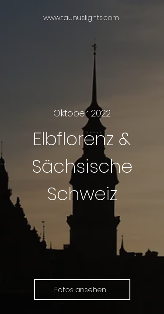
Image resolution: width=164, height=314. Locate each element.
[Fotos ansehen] (82, 289)
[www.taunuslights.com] (82, 17)
